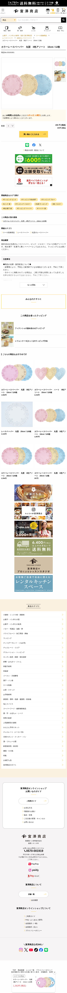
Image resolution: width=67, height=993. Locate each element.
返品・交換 (27, 815)
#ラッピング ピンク (9, 199)
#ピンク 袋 (6, 204)
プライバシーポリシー (33, 930)
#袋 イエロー (57, 204)
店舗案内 (44, 972)
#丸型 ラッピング (41, 204)
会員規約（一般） (31, 923)
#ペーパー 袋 (41, 208)
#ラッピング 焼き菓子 (29, 199)
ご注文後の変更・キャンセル (33, 818)
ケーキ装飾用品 (41, 35)
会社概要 (33, 900)
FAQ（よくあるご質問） (33, 920)
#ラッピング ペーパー (24, 208)
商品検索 (21, 970)
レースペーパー (7, 38)
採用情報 (52, 972)
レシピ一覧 (30, 970)
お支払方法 (27, 808)
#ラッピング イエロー (22, 204)
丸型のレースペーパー (24, 38)
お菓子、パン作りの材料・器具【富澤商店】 (17, 35)
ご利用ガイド (29, 916)
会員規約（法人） (31, 927)
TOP (14, 970)
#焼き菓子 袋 (7, 208)
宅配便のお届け (28, 811)
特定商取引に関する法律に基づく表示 (25, 972)
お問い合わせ (28, 822)
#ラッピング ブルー (48, 199)
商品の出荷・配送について (33, 150)
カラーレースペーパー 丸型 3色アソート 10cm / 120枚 (24, 221)
